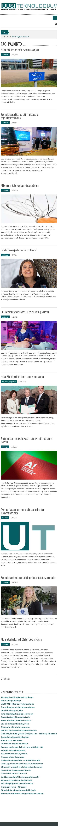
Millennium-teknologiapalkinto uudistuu (20, 185)
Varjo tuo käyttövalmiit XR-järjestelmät (14, 753)
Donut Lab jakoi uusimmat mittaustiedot (14, 743)
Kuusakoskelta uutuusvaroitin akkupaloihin (15, 737)
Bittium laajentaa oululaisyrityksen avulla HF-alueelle (18, 790)
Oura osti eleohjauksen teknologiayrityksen (15, 723)
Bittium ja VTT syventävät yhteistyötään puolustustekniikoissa (21, 766)
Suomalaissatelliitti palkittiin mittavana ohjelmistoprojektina (19, 116)
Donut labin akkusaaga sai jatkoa (12, 710)
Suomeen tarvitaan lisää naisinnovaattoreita (15, 717)
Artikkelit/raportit (9, 381)
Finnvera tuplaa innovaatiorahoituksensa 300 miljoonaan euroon (22, 763)
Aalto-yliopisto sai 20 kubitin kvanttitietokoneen (17, 697)
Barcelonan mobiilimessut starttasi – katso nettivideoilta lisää (22, 747)
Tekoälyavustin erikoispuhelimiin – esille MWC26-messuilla (20, 760)
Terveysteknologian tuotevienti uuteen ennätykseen (17, 707)
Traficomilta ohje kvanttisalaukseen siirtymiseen (17, 713)
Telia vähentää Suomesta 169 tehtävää (13, 786)
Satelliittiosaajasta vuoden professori (19, 250)
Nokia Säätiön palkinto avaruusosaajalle (20, 50)
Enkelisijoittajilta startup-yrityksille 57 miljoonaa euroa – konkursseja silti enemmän (29, 733)
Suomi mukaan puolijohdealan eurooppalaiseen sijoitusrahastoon (22, 793)
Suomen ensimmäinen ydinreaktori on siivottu (16, 720)
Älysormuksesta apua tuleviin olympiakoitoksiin (16, 780)
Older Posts (5, 679)
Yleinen (5, 447)
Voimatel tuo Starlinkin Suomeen (11, 740)
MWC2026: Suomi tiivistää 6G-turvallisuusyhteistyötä (19, 730)
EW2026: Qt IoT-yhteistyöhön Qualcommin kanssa (17, 703)
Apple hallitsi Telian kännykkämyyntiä (13, 750)
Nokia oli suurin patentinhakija (11, 700)
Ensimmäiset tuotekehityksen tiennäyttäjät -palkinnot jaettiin (27, 440)
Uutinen (5, 54)
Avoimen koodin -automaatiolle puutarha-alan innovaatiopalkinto (22, 511)
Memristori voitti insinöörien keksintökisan (21, 639)
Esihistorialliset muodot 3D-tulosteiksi (14, 773)
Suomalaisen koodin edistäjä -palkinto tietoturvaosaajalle (28, 577)
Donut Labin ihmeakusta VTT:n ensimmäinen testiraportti (20, 776)
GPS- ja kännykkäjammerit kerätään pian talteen (17, 783)
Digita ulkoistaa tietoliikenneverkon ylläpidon (16, 770)
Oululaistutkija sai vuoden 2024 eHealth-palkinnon (25, 312)
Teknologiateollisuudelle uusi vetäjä (12, 757)
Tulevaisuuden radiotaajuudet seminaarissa (15, 727)
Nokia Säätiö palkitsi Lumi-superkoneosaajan (22, 377)
